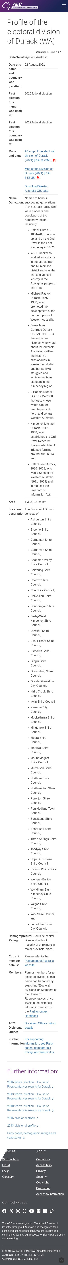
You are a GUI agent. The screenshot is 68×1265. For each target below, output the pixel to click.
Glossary (8, 1176)
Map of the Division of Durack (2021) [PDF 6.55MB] (39, 173)
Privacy (41, 1170)
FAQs (5, 1170)
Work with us (10, 1159)
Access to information (50, 1194)
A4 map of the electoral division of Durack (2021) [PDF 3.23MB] (40, 156)
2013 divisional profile (21, 1125)
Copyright (42, 1182)
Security (41, 1176)
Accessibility (44, 1165)
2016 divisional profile (21, 1118)
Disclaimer (43, 1188)
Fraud (6, 1165)
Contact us (43, 1159)
